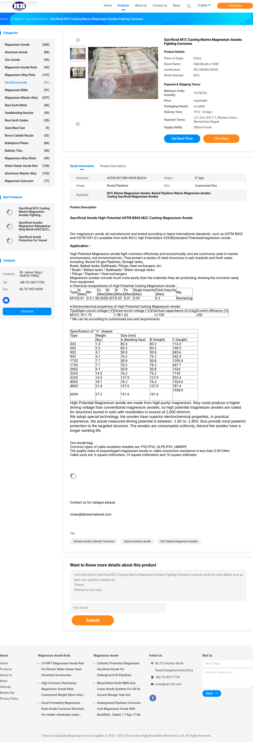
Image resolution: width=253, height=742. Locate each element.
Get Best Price (182, 139)
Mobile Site (7, 692)
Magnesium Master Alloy (27, 98)
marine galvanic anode (137, 541)
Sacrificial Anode (27, 82)
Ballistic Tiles (27, 151)
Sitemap (5, 687)
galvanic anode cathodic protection (94, 541)
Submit (93, 620)
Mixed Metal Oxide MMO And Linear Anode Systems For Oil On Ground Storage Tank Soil (118, 689)
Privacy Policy (9, 698)
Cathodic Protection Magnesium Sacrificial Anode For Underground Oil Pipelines (118, 669)
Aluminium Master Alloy (27, 173)
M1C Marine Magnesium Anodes (179, 541)
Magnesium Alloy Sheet (27, 158)
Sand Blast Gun (27, 128)
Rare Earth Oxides (27, 120)
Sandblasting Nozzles (27, 113)
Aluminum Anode (27, 52)
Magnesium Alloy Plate (27, 75)
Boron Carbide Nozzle (27, 135)
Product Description (113, 166)
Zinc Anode (27, 60)
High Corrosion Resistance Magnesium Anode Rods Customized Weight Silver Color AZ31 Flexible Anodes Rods (62, 689)
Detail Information (82, 166)
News (3, 681)
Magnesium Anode (27, 45)
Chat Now (235, 5)
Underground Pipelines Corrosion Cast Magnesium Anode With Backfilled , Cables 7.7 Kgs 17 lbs (119, 708)
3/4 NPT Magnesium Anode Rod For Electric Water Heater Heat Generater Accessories (62, 669)
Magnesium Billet (27, 90)
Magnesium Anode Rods (27, 67)
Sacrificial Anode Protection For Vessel (33, 238)
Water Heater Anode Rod (27, 166)
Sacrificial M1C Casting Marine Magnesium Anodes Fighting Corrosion (34, 212)
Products (6, 669)
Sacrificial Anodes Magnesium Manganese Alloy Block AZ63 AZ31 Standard (34, 226)
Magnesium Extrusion (27, 181)
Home (4, 663)
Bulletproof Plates (27, 143)
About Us (6, 675)
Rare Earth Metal (27, 105)
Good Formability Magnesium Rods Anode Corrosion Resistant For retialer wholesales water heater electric (62, 709)
